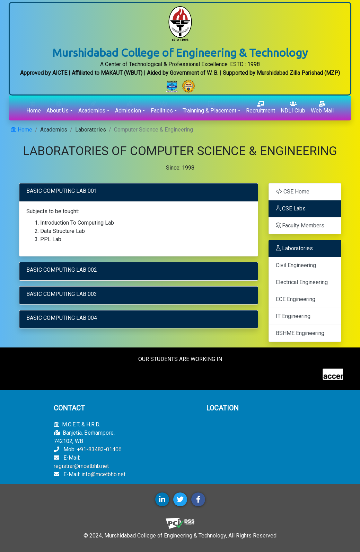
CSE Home (292, 191)
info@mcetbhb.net (103, 474)
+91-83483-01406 (99, 449)
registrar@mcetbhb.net (81, 466)
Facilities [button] (162, 107)
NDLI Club (293, 107)
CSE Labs (291, 208)
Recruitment (260, 107)
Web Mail (322, 107)
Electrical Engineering (302, 282)
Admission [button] (128, 107)
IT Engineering (293, 316)
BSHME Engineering (300, 333)
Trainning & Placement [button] (209, 107)
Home (33, 107)
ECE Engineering (295, 299)
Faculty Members (300, 225)
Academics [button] (91, 107)
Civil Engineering (296, 265)
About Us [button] (57, 107)
